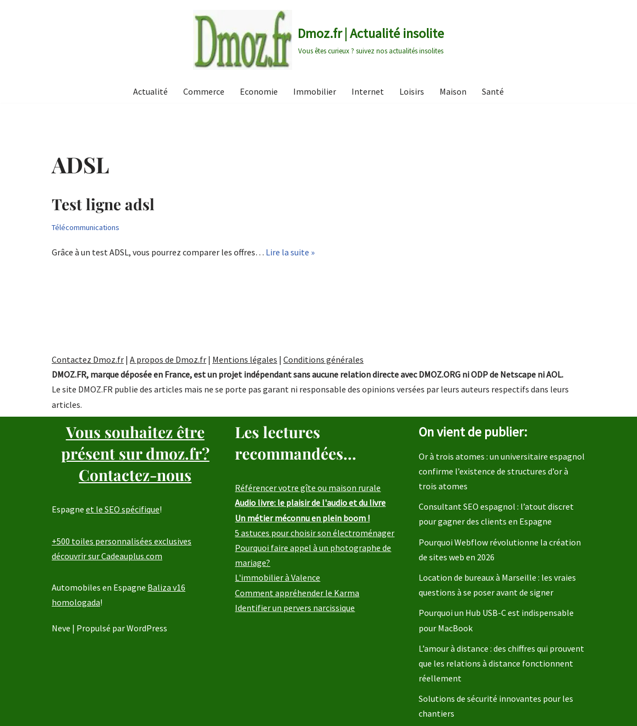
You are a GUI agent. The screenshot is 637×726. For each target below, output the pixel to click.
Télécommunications (85, 227)
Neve (61, 628)
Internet (368, 91)
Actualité (150, 91)
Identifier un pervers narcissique (295, 607)
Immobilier (314, 91)
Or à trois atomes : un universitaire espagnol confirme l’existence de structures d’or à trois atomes (502, 471)
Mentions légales (244, 359)
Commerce (203, 91)
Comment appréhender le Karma (297, 592)
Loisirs (411, 91)
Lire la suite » (290, 252)
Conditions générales (323, 359)
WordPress (147, 628)
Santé (493, 91)
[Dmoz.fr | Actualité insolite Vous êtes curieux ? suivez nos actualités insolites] (318, 40)
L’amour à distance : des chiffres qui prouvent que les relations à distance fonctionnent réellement (501, 663)
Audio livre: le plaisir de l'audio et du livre (310, 503)
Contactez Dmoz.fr (88, 359)
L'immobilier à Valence (277, 577)
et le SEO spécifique (123, 509)
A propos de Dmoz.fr (168, 359)
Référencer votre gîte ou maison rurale (308, 488)
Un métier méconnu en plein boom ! (302, 517)
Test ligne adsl (103, 204)
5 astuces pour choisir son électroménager (314, 532)
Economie (259, 91)
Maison (453, 91)
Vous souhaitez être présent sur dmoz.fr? (135, 453)
